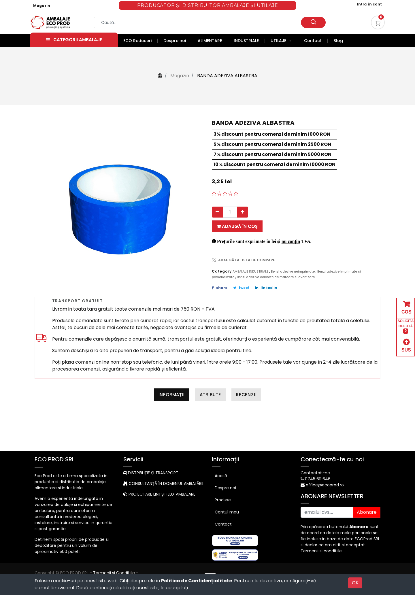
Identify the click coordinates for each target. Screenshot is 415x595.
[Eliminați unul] (217, 212)
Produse (223, 500)
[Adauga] (242, 212)
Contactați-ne (315, 473)
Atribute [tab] (210, 395)
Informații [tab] (172, 395)
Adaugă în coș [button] (237, 226)
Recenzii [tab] (246, 395)
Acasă (221, 476)
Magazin (41, 5)
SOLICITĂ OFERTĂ (406, 326)
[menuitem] (140, 41)
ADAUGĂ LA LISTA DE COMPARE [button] (243, 260)
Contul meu (227, 512)
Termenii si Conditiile (114, 573)
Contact (223, 524)
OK (355, 582)
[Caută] (313, 22)
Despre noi (225, 488)
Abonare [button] (367, 512)
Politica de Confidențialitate (196, 580)
